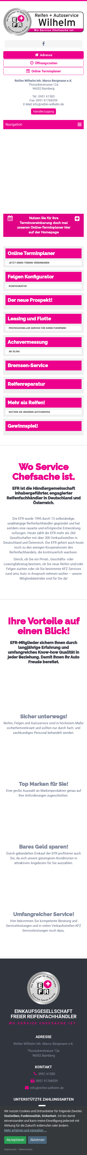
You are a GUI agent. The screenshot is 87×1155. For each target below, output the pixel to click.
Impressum (10, 1149)
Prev (5, 172)
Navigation (43, 124)
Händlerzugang (43, 111)
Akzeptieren (15, 1140)
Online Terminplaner (43, 71)
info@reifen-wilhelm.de (44, 1088)
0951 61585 (43, 1074)
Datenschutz (25, 1149)
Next (81, 172)
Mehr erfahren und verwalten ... (25, 1130)
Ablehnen (37, 1140)
